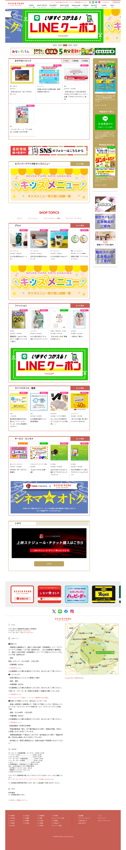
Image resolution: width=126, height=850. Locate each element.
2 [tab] (60, 45)
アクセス (116, 2)
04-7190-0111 (28, 632)
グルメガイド (53, 6)
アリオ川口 (11, 820)
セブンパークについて (104, 820)
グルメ (19, 218)
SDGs (112, 6)
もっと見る (80, 164)
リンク (100, 815)
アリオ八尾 (11, 825)
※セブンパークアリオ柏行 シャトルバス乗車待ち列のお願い (28, 698)
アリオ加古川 (55, 823)
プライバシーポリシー (84, 818)
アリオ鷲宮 (26, 820)
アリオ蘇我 (11, 815)
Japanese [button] (106, 2)
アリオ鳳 (39, 818)
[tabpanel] (63, 26)
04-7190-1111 (25, 631)
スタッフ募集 (94, 6)
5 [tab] (75, 45)
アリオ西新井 (41, 815)
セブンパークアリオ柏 (57, 818)
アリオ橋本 (40, 823)
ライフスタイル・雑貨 (52, 218)
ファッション (33, 218)
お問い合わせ (82, 823)
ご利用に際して (82, 820)
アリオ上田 (26, 815)
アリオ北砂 (40, 820)
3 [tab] (65, 45)
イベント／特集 (31, 6)
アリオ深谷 (40, 825)
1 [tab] (55, 45)
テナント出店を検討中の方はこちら (62, 2)
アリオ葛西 (54, 820)
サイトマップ (101, 818)
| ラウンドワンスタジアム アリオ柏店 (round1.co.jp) (36, 779)
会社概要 (80, 815)
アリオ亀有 (11, 823)
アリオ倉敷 (26, 818)
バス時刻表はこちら (14, 668)
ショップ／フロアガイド (64, 6)
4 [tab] (70, 45)
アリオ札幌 (11, 818)
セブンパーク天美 (56, 825)
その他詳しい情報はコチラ (17, 800)
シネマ (85, 6)
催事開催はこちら (81, 2)
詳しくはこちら (13, 779)
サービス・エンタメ (73, 218)
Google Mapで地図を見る (74, 678)
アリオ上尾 (26, 823)
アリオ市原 (54, 815)
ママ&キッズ (76, 6)
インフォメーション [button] (104, 6)
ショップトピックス (42, 6)
